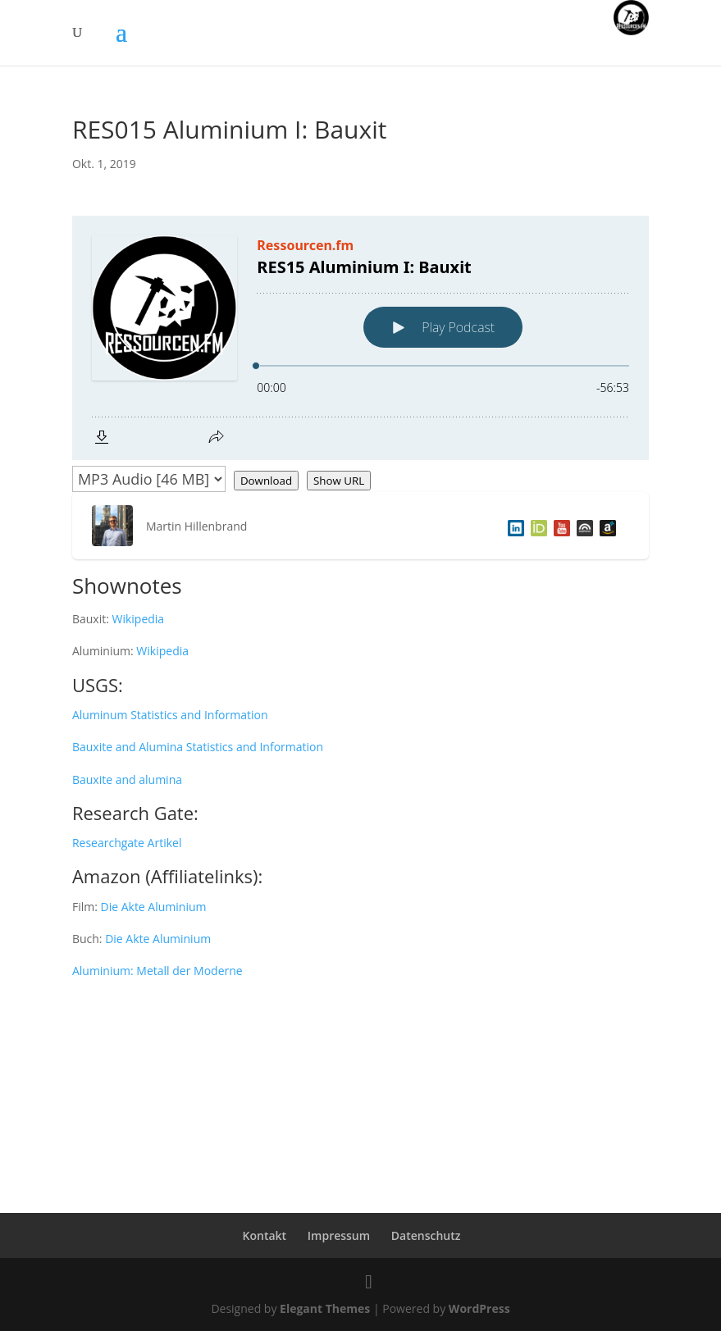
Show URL (338, 480)
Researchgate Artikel (127, 842)
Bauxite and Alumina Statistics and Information (197, 746)
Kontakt (265, 1235)
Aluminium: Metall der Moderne (157, 970)
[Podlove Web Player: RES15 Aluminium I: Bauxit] (360, 338)
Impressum (339, 1235)
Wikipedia (138, 619)
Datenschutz (426, 1235)
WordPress (479, 1308)
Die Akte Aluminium (153, 906)
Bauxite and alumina (127, 779)
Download (266, 480)
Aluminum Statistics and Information (170, 714)
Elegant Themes (325, 1308)
